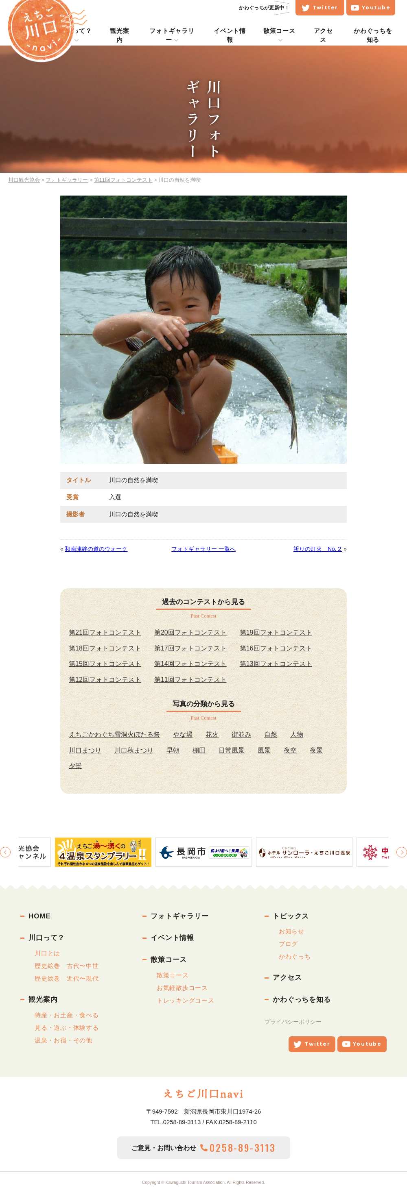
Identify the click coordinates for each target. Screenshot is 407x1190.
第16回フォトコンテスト (276, 648)
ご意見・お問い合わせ (203, 1148)
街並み (241, 734)
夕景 (75, 765)
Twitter (331, 8)
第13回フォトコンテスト (276, 663)
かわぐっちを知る (302, 999)
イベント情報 (172, 938)
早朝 (172, 750)
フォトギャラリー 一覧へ (203, 549)
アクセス (287, 977)
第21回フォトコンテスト (105, 632)
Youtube (382, 8)
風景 (264, 750)
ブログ (288, 943)
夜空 (290, 750)
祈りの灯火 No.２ (317, 549)
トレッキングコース (185, 1000)
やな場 (183, 734)
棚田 (199, 750)
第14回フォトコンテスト (190, 663)
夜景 (316, 750)
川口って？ (46, 938)
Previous (5, 852)
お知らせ (291, 931)
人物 (296, 734)
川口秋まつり (133, 750)
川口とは (47, 953)
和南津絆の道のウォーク (96, 549)
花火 (212, 734)
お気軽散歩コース (182, 987)
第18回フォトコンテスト (105, 648)
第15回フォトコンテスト (105, 663)
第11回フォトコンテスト (190, 679)
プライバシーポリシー (293, 1021)
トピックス (291, 916)
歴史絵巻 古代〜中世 (67, 965)
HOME (39, 916)
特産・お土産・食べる (67, 1015)
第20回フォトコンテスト (190, 632)
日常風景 (232, 750)
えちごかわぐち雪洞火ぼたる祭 (114, 734)
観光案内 (42, 999)
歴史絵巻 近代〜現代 (67, 978)
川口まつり (85, 750)
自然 (270, 734)
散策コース (169, 960)
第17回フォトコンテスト (190, 648)
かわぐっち (295, 956)
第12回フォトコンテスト (105, 679)
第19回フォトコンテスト (276, 632)
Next (401, 852)
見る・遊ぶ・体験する (67, 1027)
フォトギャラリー (180, 916)
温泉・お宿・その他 (63, 1040)
